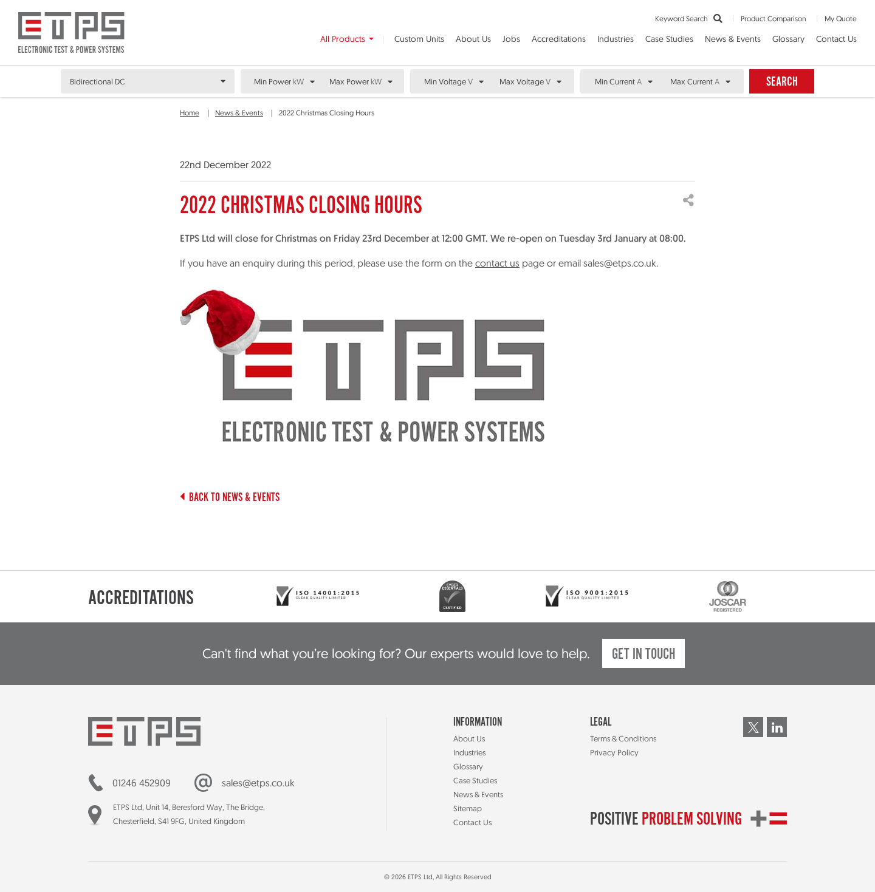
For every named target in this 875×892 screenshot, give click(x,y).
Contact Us (836, 38)
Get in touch (643, 654)
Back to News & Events (230, 498)
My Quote (841, 18)
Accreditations (559, 38)
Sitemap (467, 808)
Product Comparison (773, 18)
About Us (473, 38)
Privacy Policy (614, 752)
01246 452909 (141, 783)
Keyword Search (688, 19)
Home (189, 112)
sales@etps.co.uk (258, 783)
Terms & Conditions (623, 738)
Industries (615, 38)
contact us (497, 263)
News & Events (733, 38)
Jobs (511, 38)
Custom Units (419, 38)
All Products (342, 38)
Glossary (788, 38)
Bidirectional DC (97, 81)
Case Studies (669, 38)
